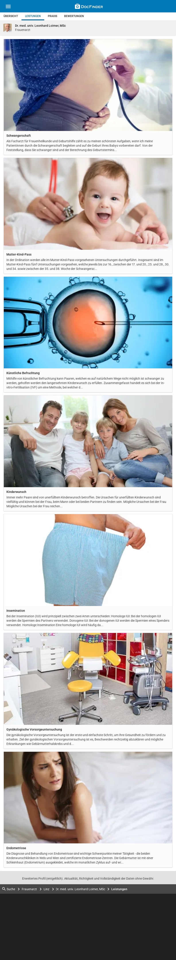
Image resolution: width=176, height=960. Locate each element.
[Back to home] (89, 7)
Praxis (52, 16)
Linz (46, 889)
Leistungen (33, 16)
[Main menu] (8, 7)
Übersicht (11, 16)
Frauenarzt (29, 889)
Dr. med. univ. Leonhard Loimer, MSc (80, 889)
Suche (8, 889)
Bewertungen (74, 16)
